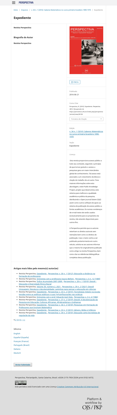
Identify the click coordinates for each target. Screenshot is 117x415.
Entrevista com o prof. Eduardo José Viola (55, 297)
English (17, 333)
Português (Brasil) (21, 345)
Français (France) (21, 341)
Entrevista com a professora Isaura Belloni (55, 279)
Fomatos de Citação (79, 119)
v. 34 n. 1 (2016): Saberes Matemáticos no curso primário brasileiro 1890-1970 (61, 10)
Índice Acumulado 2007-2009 (50, 281)
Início (16, 10)
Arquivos (24, 10)
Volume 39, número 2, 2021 (49, 286)
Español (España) (21, 337)
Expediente (42, 273)
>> (24, 320)
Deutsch (17, 353)
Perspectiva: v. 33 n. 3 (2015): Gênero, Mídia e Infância (72, 310)
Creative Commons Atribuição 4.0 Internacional (77, 386)
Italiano (17, 349)
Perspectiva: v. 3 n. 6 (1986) (86, 297)
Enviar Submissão (23, 365)
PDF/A (75, 82)
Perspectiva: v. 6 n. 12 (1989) (87, 279)
